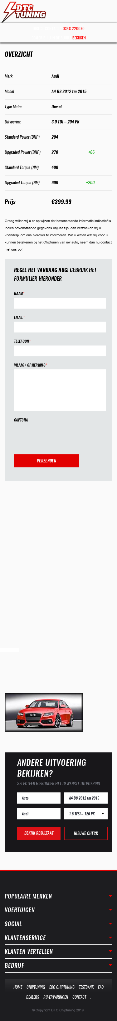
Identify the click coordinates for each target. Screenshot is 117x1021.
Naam (19, 293)
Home (17, 987)
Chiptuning (36, 987)
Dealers (32, 997)
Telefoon (22, 341)
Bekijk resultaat (38, 833)
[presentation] (61, 436)
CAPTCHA (21, 420)
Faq (101, 987)
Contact (79, 997)
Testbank (86, 987)
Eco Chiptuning (62, 987)
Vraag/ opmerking (30, 365)
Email (19, 317)
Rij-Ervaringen (55, 997)
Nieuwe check (86, 833)
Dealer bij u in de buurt (59, 37)
